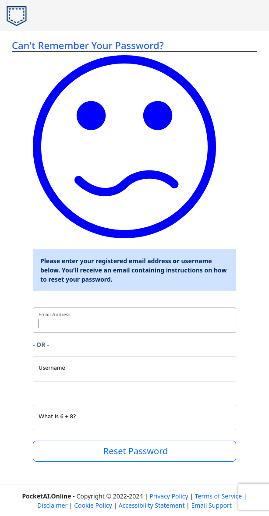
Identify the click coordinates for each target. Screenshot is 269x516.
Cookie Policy (93, 505)
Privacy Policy (168, 496)
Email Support (211, 505)
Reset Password (134, 451)
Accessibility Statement (152, 505)
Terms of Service (218, 496)
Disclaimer (52, 505)
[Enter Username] (134, 369)
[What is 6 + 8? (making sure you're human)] (134, 417)
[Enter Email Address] (134, 320)
